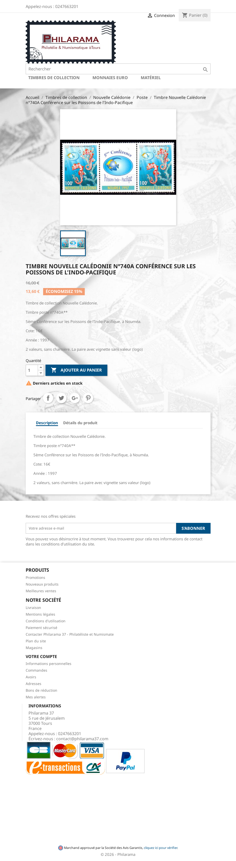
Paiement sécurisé (41, 627)
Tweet (61, 398)
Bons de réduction (41, 690)
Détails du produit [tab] (80, 422)
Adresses (33, 683)
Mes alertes (36, 697)
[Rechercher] (118, 68)
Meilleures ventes (41, 590)
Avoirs (31, 676)
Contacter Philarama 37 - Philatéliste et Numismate (70, 634)
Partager (48, 398)
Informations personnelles (48, 663)
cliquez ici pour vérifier (160, 848)
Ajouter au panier (76, 370)
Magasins (34, 647)
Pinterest (88, 398)
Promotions (35, 577)
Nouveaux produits (42, 584)
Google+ (75, 398)
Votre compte (41, 656)
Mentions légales (40, 614)
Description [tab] (47, 422)
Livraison (33, 607)
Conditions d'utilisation (45, 620)
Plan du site (36, 640)
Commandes (36, 670)
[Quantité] (32, 370)
